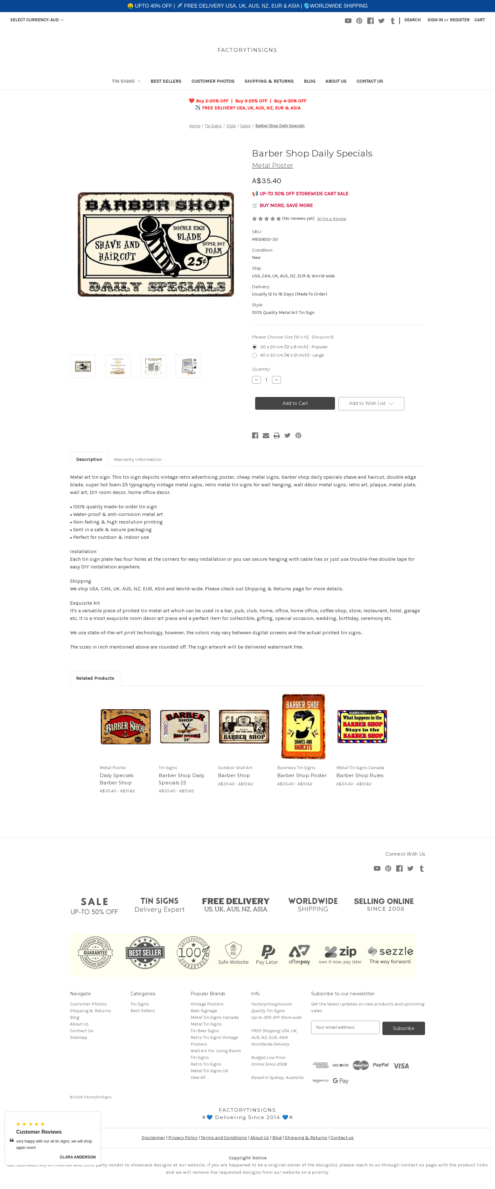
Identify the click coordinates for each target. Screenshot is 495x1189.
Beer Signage (204, 1010)
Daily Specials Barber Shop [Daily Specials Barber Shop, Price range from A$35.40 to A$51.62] (117, 779)
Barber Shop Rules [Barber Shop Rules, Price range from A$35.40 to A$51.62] (359, 775)
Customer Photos (213, 81)
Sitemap (78, 1037)
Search (412, 20)
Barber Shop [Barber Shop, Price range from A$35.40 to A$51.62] (234, 775)
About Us (335, 81)
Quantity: (261, 369)
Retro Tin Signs (206, 1064)
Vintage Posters (207, 1004)
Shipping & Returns (269, 81)
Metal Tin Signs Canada (215, 1017)
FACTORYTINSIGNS (247, 1110)
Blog (309, 81)
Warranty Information (138, 459)
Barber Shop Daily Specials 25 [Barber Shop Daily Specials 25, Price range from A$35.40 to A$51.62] (181, 779)
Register (460, 20)
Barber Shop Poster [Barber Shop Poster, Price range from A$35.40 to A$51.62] (302, 775)
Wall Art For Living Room (216, 1050)
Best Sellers (165, 81)
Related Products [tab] (95, 678)
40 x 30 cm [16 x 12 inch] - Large (292, 355)
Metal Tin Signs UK (209, 1071)
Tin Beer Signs (205, 1030)
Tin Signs (126, 81)
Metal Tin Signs (206, 1024)
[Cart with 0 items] (479, 20)
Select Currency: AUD (36, 20)
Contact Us (370, 81)
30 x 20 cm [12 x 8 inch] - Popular (294, 347)
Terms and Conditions (224, 1137)
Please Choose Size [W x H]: (293, 336)
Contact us (342, 1137)
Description (89, 459)
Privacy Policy (183, 1137)
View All (198, 1077)
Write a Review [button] (331, 218)
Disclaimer (153, 1137)
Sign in (435, 20)
